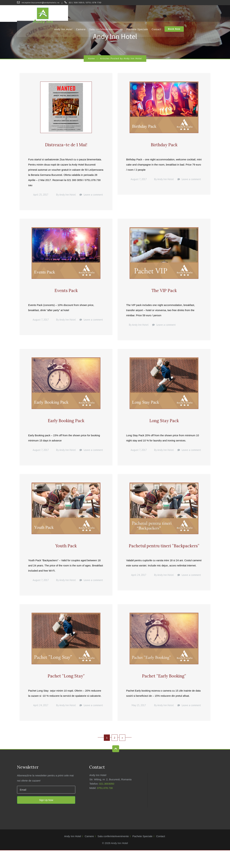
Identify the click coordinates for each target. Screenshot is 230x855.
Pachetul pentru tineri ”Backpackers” (164, 549)
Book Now (203, 14)
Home (91, 58)
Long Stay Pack (164, 423)
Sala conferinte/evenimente (135, 13)
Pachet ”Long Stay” (66, 680)
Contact (185, 13)
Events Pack (66, 292)
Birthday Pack (164, 145)
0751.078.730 (105, 792)
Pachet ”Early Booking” (164, 680)
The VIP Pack (164, 292)
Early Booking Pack (66, 423)
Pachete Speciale (166, 13)
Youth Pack (66, 549)
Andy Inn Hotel (93, 13)
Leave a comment (93, 195)
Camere (110, 13)
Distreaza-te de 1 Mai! (66, 145)
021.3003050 (106, 788)
